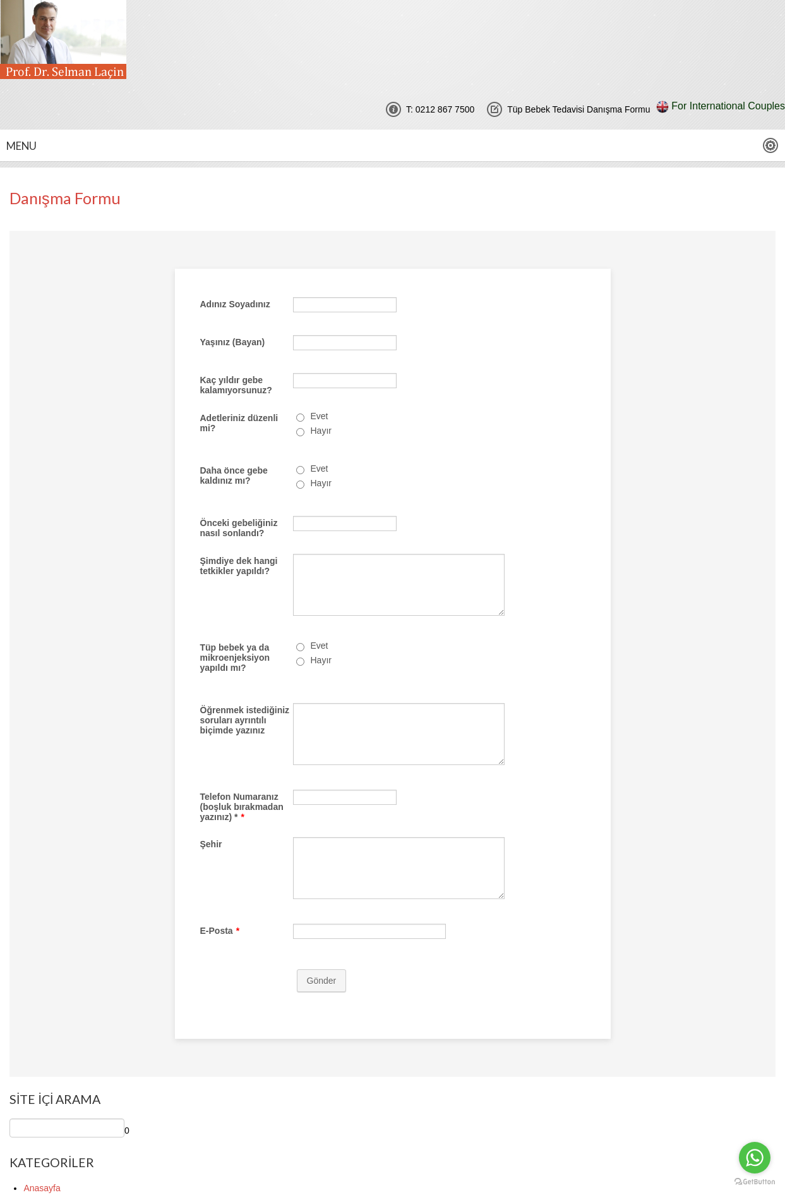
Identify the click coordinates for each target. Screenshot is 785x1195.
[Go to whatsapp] (754, 1158)
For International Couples (728, 106)
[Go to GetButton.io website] (754, 1182)
